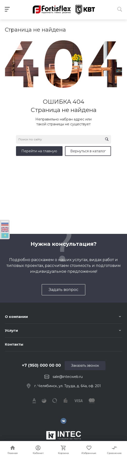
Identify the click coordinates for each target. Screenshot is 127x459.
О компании (16, 316)
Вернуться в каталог (88, 151)
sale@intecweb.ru (68, 376)
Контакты (14, 344)
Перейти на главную (39, 151)
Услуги (11, 330)
